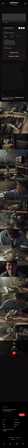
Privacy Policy (11, 437)
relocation (15, 80)
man (16, 75)
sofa (8, 85)
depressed (18, 67)
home (18, 69)
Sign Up (21, 414)
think (11, 85)
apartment (11, 64)
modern (20, 75)
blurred (16, 64)
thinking (15, 85)
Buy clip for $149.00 (14, 56)
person (10, 77)
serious (16, 83)
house (11, 72)
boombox (21, 64)
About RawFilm (17, 422)
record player (5, 80)
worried (16, 88)
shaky (21, 83)
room (4, 83)
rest (19, 80)
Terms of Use (18, 437)
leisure (4, 75)
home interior (5, 72)
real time (19, 77)
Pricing (4, 424)
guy (9, 69)
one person (5, 77)
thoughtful (21, 85)
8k (3, 64)
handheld (13, 69)
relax (10, 80)
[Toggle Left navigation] (3, 4)
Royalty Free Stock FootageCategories (8, 430)
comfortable (5, 67)
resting (23, 80)
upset (12, 88)
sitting (4, 85)
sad (7, 83)
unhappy (7, 88)
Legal (4, 426)
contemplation (12, 67)
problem (14, 77)
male (13, 75)
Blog (15, 426)
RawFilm (12, 439)
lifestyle (8, 75)
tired (3, 88)
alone (6, 64)
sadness (11, 83)
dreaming (4, 69)
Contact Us (16, 424)
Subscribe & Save (14, 52)
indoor (15, 72)
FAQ (3, 422)
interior (19, 72)
